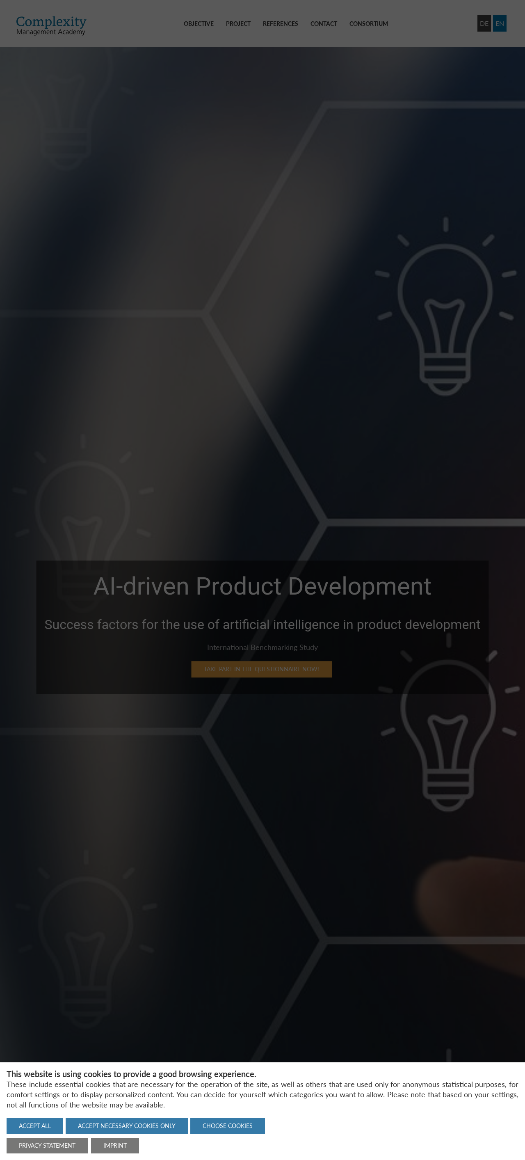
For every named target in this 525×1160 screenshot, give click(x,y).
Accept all (35, 1125)
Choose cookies (228, 1125)
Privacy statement (47, 1145)
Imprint (115, 1145)
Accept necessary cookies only (127, 1125)
